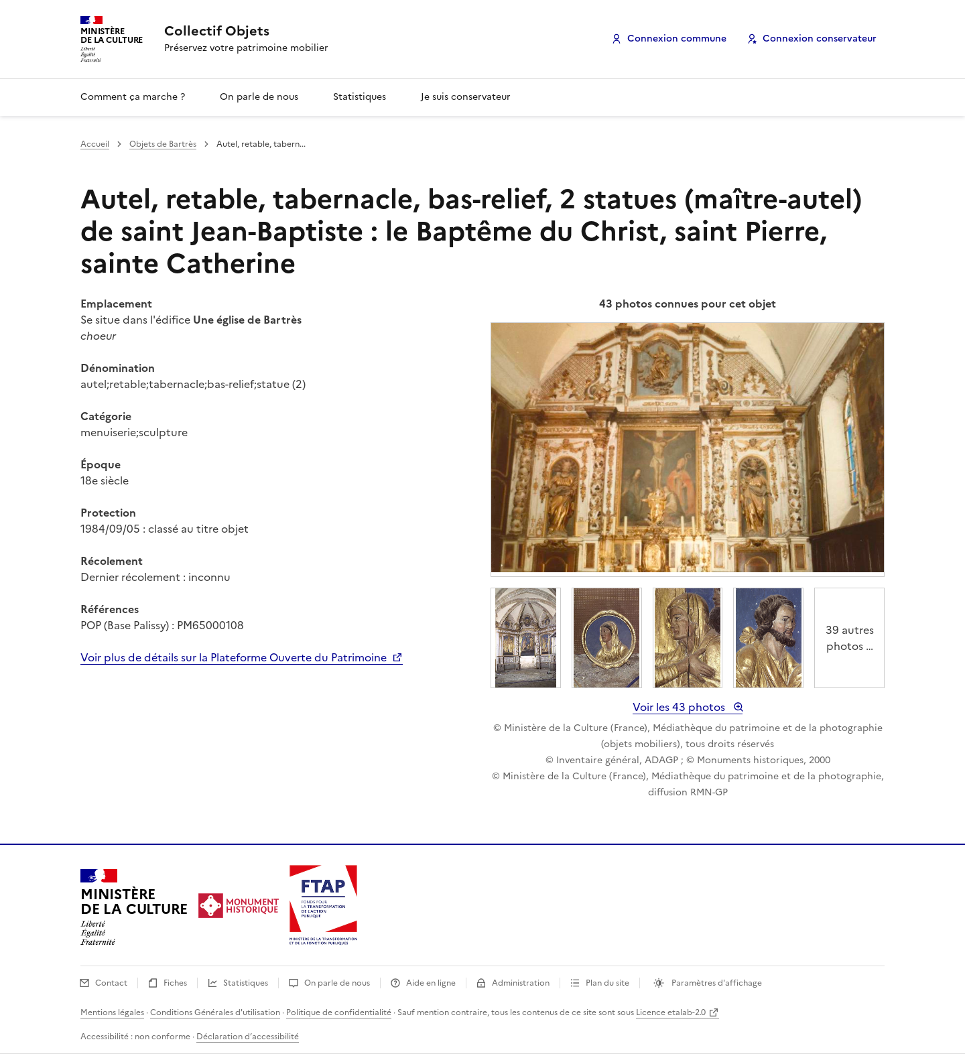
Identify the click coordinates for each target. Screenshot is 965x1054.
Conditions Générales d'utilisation (215, 1012)
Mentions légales (112, 1012)
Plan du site (608, 983)
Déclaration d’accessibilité (247, 1037)
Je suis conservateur (466, 97)
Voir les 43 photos (680, 707)
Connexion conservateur (820, 38)
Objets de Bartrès (162, 144)
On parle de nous (259, 97)
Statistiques (359, 97)
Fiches (176, 983)
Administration (522, 983)
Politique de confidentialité (338, 1012)
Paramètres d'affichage (715, 983)
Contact (112, 983)
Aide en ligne (432, 983)
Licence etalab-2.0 (671, 1012)
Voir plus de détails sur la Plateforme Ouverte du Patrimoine (234, 657)
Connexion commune (676, 38)
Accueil (94, 144)
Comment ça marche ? (132, 97)
